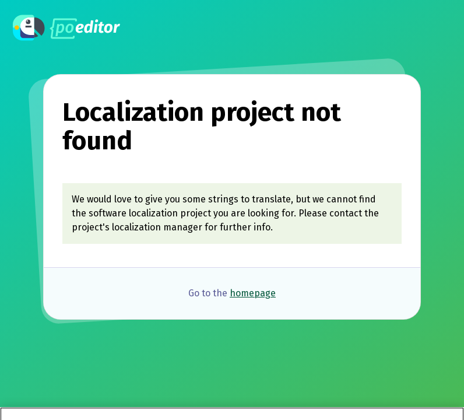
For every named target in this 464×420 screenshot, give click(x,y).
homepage (253, 293)
